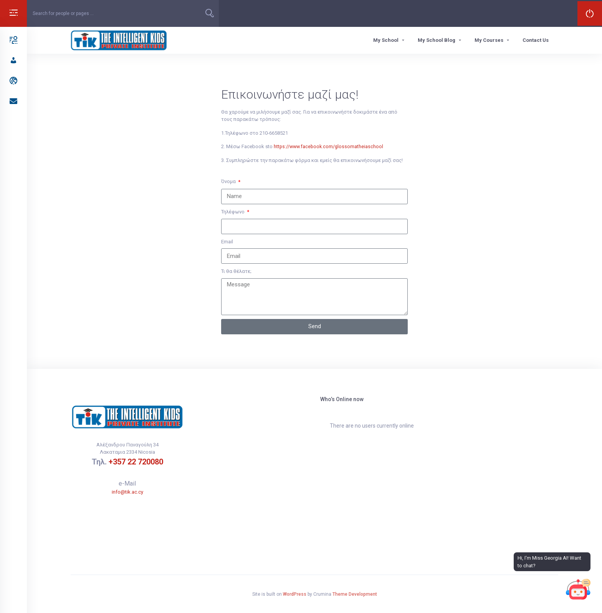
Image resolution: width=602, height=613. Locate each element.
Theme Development (354, 594)
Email (227, 242)
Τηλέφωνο (233, 212)
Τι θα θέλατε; (236, 271)
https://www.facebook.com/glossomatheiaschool (330, 146)
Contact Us (536, 40)
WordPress (294, 594)
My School (386, 40)
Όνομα (229, 181)
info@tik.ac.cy (127, 492)
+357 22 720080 (136, 461)
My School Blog (436, 40)
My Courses (489, 40)
